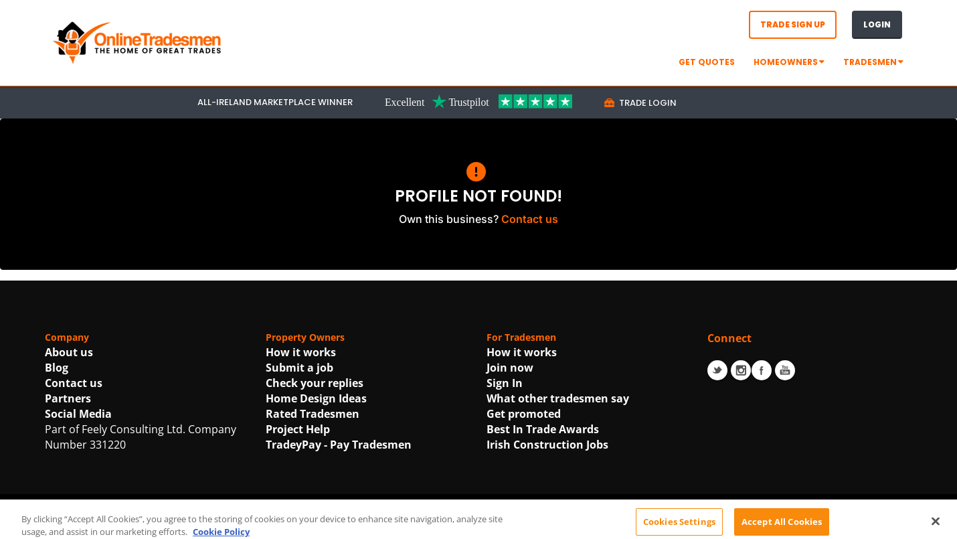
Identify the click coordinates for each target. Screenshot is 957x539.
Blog (56, 367)
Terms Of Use (415, 524)
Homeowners (789, 62)
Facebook (762, 370)
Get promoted (524, 413)
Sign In (505, 383)
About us (69, 352)
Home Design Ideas (316, 398)
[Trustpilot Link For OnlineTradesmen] (478, 101)
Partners (68, 398)
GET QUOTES (707, 62)
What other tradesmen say (558, 398)
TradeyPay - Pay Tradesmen (339, 444)
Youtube (785, 370)
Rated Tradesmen (312, 413)
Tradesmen (873, 62)
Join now (510, 367)
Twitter (717, 370)
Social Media (78, 413)
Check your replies (314, 383)
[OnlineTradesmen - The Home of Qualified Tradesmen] (138, 42)
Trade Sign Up (792, 24)
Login (877, 24)
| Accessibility (674, 524)
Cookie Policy (603, 524)
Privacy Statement (509, 524)
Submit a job (299, 367)
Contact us (529, 219)
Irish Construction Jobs (547, 444)
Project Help (298, 429)
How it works (301, 352)
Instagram (741, 370)
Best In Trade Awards (543, 429)
